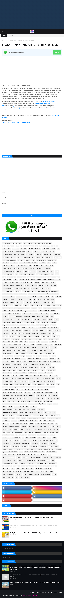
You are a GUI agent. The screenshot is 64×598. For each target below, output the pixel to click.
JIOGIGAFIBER (34, 350)
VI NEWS (24, 466)
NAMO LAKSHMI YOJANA (32, 378)
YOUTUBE (10, 477)
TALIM (26, 452)
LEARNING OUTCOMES (46, 356)
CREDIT (15, 280)
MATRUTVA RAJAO (7, 367)
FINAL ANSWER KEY (7, 305)
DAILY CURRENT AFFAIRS (26, 282)
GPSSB (17, 319)
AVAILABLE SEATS (41, 260)
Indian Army (17, 344)
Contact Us (43, 592)
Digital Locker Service (8, 288)
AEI (58, 249)
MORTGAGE (15, 376)
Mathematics (34, 364)
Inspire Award (48, 344)
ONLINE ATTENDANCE (49, 387)
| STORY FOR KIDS (25, 122)
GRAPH (56, 319)
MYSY (11, 378)
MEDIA (36, 367)
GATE (49, 308)
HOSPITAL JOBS (16, 339)
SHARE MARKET (50, 435)
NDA (21, 381)
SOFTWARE (33, 438)
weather (51, 471)
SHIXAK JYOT (17, 438)
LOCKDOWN (31, 359)
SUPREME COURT (31, 449)
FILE (53, 302)
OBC (11, 387)
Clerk (4, 277)
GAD (28, 308)
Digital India (53, 285)
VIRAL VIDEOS (47, 469)
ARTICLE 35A (49, 257)
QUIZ (18, 418)
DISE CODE (48, 288)
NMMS (28, 384)
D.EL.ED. (12, 282)
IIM (30, 342)
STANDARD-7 (24, 446)
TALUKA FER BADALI (35, 452)
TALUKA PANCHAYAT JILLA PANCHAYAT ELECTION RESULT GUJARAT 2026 (31, 517)
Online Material (32, 390)
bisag (12, 266)
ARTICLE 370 (58, 257)
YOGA (4, 477)
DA (17, 282)
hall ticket (35, 330)
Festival (44, 302)
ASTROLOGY (21, 260)
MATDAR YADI (18, 364)
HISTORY (5, 336)
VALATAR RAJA (23, 463)
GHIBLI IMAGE (16, 313)
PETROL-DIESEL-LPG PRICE (53, 398)
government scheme (29, 316)
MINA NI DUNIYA (51, 370)
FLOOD (59, 305)
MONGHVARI (6, 376)
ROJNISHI (24, 426)
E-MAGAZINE (23, 294)
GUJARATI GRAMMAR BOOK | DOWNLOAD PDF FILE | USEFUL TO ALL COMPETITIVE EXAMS (34, 576)
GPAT (38, 316)
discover (50, 592)
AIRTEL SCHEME (50, 251)
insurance (5, 347)
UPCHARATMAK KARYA (43, 460)
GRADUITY (36, 319)
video (7, 41)
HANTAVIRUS (43, 330)
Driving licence (14, 294)
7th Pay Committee (28, 246)
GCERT (4, 311)
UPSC (53, 460)
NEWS (11, 384)
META (28, 370)
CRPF (27, 280)
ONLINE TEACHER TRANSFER (10, 392)
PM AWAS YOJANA (36, 401)
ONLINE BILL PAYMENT (8, 390)
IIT (33, 342)
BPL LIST (36, 266)
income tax (44, 342)
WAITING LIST (34, 471)
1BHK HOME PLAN (16, 243)
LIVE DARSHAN (6, 359)
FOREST (9, 308)
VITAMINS (18, 471)
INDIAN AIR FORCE (7, 344)
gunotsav (53, 325)
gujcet (47, 325)
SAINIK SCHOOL (56, 426)
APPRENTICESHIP (39, 257)
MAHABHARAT (10, 361)
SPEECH (54, 438)
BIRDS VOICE (6, 266)
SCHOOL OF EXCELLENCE (41, 432)
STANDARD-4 (53, 443)
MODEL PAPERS (32, 373)
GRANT (50, 319)
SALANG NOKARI (7, 429)
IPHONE (34, 347)
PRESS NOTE (47, 412)
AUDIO (33, 260)
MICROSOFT (41, 370)
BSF (41, 266)
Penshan (26, 398)
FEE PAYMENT (28, 302)
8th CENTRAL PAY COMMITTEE (43, 246)
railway (23, 418)
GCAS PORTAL (56, 308)
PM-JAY (49, 404)
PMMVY (55, 404)
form (14, 308)
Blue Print (23, 266)
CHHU (17, 122)
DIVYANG (18, 291)
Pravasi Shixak (23, 412)
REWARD (43, 423)
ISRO (47, 347)
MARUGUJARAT (47, 361)
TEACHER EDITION (51, 452)
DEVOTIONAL (19, 285)
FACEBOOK (19, 302)
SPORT (16, 440)
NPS (47, 384)
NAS (53, 378)
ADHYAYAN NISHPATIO (34, 249)
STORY (56, 446)
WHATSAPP (18, 474)
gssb (38, 322)
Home (3, 41)
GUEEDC (53, 322)
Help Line (13, 333)
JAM (55, 347)
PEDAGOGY (19, 398)
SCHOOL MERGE (29, 432)
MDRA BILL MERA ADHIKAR (26, 367)
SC (57, 429)
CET (16, 274)
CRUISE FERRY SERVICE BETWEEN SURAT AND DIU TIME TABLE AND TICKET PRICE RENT (35, 582)
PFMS (4, 401)
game (39, 308)
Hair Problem (27, 330)
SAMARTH (16, 429)
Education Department (8, 297)
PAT (50, 395)
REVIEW (37, 423)
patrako (55, 395)
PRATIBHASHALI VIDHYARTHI (10, 412)
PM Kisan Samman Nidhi (9, 404)
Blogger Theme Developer (30, 595)
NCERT (16, 381)
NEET (26, 381)
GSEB (13, 322)
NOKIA (34, 384)
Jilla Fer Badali (21, 350)
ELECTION (58, 297)
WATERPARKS (43, 471)
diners (56, 592)
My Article (5, 378)
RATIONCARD (33, 421)
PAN (34, 392)
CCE (57, 271)
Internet (12, 347)
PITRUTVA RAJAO (25, 401)
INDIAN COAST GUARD (28, 344)
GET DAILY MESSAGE (44, 311)
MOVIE (21, 376)
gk (13, 107)
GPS (47, 316)
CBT (31, 271)
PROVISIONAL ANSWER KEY (21, 415)
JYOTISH (50, 350)
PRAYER (40, 412)
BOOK (29, 266)
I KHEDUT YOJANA (53, 339)
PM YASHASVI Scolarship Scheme (37, 404)
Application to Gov (28, 257)
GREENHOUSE (6, 322)
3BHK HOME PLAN (46, 243)
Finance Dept (18, 305)
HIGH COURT (35, 333)
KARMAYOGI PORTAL (8, 353)
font (4, 308)
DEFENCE (52, 282)
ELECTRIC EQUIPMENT (8, 299)
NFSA (16, 384)
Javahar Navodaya (7, 350)
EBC (43, 294)
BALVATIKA (42, 263)
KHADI (35, 353)
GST (48, 322)
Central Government (8, 274)
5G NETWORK (17, 246)
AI (43, 251)
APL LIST (13, 257)
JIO (28, 350)
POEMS (10, 407)
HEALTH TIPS (6, 333)
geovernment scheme (30, 311)
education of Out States (23, 297)
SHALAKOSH (41, 435)
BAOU (54, 263)
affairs (53, 101)
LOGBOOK (39, 359)
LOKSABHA (52, 359)
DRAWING (5, 294)
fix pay (32, 305)
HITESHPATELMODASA (15, 336)
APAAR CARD (57, 254)
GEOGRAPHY (11, 311)
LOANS (23, 359)
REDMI (12, 423)
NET (38, 381)
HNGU (30, 336)
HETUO (28, 333)
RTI (45, 426)
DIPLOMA (26, 288)
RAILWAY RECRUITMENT (34, 418)
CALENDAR (24, 268)
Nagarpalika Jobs (19, 378)
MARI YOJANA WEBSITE (35, 361)
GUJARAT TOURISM (19, 325)
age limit (29, 251)
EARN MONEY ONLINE (34, 294)
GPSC (52, 316)
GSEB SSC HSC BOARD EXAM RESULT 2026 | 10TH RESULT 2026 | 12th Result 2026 (33, 525)
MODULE (50, 373)
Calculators (16, 268)
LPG (59, 359)
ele (52, 297)
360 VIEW (37, 243)
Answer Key (38, 254)
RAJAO (43, 418)
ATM (27, 260)
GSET (27, 322)
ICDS (8, 342)
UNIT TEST (21, 460)
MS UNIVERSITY (38, 376)
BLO (18, 266)
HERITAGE (21, 333)
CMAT (9, 277)
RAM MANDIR (6, 421)
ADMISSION (46, 249)
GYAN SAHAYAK (26, 328)
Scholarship (10, 432)
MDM (15, 367)
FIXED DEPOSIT (40, 305)
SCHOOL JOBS (18, 432)
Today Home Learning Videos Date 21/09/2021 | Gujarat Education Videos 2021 (33, 533)
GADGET (34, 308)
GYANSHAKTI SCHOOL (8, 330)
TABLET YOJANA (13, 452)
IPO (43, 347)
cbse (26, 271)
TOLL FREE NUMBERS (35, 457)
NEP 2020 (32, 381)
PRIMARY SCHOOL (7, 415)
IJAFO (38, 342)
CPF (4, 280)
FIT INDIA (26, 305)
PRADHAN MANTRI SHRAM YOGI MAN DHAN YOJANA (16, 409)
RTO (49, 426)
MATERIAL (26, 364)
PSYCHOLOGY (39, 415)
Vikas (13, 469)
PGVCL (9, 401)
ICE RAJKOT (15, 342)
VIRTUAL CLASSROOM (8, 471)
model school (42, 373)
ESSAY (39, 299)
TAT (43, 452)
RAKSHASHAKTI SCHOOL (53, 418)
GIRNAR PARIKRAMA (34, 313)
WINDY (25, 474)
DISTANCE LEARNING (8, 291)
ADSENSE (53, 249)
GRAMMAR (43, 319)
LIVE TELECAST (16, 359)
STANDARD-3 (44, 443)
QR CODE (12, 418)
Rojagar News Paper (14, 426)
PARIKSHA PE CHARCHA (21, 395)
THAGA (4, 122)
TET (49, 455)
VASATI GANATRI (7, 466)
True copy (58, 457)
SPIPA (11, 440)
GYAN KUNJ (6, 328)
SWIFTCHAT (58, 449)
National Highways (7, 381)
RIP (56, 423)
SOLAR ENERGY (41, 438)
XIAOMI (54, 474)
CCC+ (52, 271)
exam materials (15, 109)
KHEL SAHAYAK (50, 353)
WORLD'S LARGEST (45, 474)
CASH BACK (20, 271)
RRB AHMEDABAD (33, 426)
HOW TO (30, 339)
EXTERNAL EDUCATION (8, 302)
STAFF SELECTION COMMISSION (40, 440)
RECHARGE (5, 423)
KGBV (30, 353)
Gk (42, 313)
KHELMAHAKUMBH (7, 356)
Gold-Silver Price (55, 313)
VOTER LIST (26, 471)
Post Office (33, 407)
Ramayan (14, 421)
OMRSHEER (32, 387)
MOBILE (24, 373)
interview (18, 347)
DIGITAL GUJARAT (43, 285)
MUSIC (45, 376)
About (37, 592)
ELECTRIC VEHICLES (21, 299)
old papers (25, 387)
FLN (54, 305)
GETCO (53, 311)
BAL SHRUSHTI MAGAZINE (30, 263)
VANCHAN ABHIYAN (40, 463)
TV (3, 460)
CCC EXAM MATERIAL (43, 271)
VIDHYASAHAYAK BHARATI (40, 466)
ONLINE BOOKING (21, 390)
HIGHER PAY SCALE (46, 333)
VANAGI (31, 463)
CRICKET (22, 280)
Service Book (32, 435)
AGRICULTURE (37, 251)
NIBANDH (22, 384)
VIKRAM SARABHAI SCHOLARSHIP (25, 469)
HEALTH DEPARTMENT (54, 330)
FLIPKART (48, 305)
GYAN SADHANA (15, 328)
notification (41, 384)
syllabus (5, 452)
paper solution (49, 392)
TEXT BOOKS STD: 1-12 (8, 457)
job (41, 350)
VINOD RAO (39, 469)
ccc (35, 271)
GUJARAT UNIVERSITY (31, 325)
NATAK (58, 378)
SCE (4, 432)
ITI (51, 347)
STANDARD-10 (6, 443)
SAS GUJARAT (47, 429)
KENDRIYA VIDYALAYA (21, 353)
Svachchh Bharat (48, 449)
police (16, 407)
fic (49, 302)
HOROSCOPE (6, 339)
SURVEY (40, 449)
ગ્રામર (21, 477)
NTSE (58, 384)
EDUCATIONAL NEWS (36, 297)
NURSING (5, 387)
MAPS (25, 361)
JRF (45, 350)
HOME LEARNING (46, 336)
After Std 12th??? (20, 251)
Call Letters (39, 268)
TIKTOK (18, 457)
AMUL (22, 254)
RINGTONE (51, 423)
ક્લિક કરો (57, 52)
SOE (27, 438)
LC (37, 356)
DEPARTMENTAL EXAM (8, 285)
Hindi (54, 333)
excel (52, 299)
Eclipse (48, 294)
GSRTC (33, 322)
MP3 (26, 376)
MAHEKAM (19, 361)
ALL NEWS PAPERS (7, 254)
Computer (30, 277)
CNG (14, 277)
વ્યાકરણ (27, 477)
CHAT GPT (39, 274)
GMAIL (46, 313)
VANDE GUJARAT (52, 463)
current (58, 280)
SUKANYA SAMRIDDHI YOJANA (17, 449)
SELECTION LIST (18, 435)
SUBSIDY (5, 449)
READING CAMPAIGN (48, 421)
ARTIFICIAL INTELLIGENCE (9, 260)
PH (14, 401)
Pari (56, 392)
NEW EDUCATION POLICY (47, 381)
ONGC (39, 387)
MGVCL (34, 370)
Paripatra (31, 395)
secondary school (7, 435)
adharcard (15, 249)
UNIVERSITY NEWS (30, 460)
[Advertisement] (32, 14)
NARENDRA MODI (45, 378)
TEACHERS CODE (32, 455)
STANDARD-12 (25, 443)
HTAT (45, 339)
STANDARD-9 (42, 446)
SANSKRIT (28, 429)
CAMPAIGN (47, 268)
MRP (31, 376)
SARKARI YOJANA (37, 429)
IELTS (21, 342)
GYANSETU (43, 328)
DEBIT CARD (45, 282)
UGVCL (15, 460)
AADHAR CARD (6, 249)
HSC (40, 339)
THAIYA (9, 122)
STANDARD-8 (33, 446)
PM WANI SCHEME (21, 404)
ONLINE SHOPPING (43, 390)
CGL (21, 274)
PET (43, 398)
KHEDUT (42, 353)
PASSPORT (43, 395)
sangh (22, 429)
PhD (18, 401)
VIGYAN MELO (52, 466)
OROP (20, 392)
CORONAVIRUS (49, 277)
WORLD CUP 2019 (34, 474)
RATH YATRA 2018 (23, 421)
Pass (37, 395)
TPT (52, 457)
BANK (48, 263)
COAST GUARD (21, 277)
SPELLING (5, 440)
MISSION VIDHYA (7, 373)
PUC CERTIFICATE (54, 415)
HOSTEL (24, 339)
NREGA (52, 384)
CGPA (25, 274)
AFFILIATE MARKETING (8, 251)
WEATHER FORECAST (8, 474)
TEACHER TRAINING (21, 455)
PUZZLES (5, 418)
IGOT (26, 342)
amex (60, 592)
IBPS (4, 342)
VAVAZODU (16, 466)
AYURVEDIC (6, 263)
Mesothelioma (21, 370)
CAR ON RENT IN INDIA (8, 271)
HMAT (24, 336)
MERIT (13, 370)
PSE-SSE (32, 415)
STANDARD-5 (6, 446)
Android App (29, 254)
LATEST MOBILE (30, 356)
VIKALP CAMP (6, 469)
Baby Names (14, 263)
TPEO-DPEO (46, 457)
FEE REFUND (37, 302)
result (25, 423)
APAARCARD (6, 257)
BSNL (45, 266)
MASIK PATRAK (57, 361)
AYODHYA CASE (52, 260)
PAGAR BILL (28, 392)
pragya (34, 409)
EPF (35, 299)
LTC (4, 361)
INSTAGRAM (58, 344)
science (52, 432)
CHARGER (31, 274)
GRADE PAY (28, 319)
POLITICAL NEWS (24, 407)
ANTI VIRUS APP (48, 254)
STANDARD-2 (35, 443)
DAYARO (37, 282)
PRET (54, 412)
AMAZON (16, 254)
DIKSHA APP (19, 288)
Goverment (38, 103)
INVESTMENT (26, 347)
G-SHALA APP (21, 308)
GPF (43, 316)
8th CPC (55, 246)
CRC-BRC (9, 280)
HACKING (18, 330)
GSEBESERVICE (20, 322)
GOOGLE (5, 316)
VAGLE (15, 463)
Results (31, 423)
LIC (55, 356)
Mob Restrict (16, 373)
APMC (19, 257)
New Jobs (5, 384)
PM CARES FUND (48, 401)
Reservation (19, 423)
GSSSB (43, 322)
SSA (25, 440)
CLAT (57, 274)
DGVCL (27, 285)
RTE (41, 426)
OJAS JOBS (17, 387)
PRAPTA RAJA (41, 409)
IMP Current (46, 101)
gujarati (41, 325)
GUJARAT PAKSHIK (7, 325)
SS (21, 440)
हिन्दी (16, 477)
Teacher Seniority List (8, 455)
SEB (57, 432)
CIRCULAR (46, 274)
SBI (54, 429)
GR (22, 319)
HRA (36, 339)
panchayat (40, 392)
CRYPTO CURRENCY (36, 280)
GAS (45, 308)
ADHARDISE (23, 249)
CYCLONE (5, 282)
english (30, 299)
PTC (47, 415)
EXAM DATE (46, 299)
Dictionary (34, 285)
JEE (15, 350)
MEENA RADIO (6, 370)
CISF (52, 274)
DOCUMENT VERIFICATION (29, 291)
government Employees (16, 316)
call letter (31, 268)
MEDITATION (51, 367)
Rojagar (5, 426)
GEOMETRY (20, 311)
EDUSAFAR (47, 297)
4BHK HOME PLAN (7, 246)
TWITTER (8, 460)
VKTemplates (11, 595)
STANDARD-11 (16, 443)
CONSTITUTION (39, 277)
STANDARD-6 (15, 446)
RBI (40, 421)
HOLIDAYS (36, 336)
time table (25, 457)
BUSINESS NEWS (7, 268)
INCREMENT (53, 342)
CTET (44, 280)
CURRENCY (51, 280)
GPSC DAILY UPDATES (8, 319)
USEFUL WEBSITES (7, 463)
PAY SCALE (5, 398)
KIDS (16, 356)
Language (21, 356)
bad (21, 263)
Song (49, 438)
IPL (39, 347)
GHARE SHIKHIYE (7, 313)
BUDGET (51, 266)
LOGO (45, 359)
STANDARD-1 (53, 440)
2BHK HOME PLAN (28, 243)
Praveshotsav (32, 412)
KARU (13, 122)
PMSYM (4, 407)
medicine (43, 367)
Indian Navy (40, 344)
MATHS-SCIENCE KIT (45, 364)
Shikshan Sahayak (7, 438)
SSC (29, 440)
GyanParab (35, 328)
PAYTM (12, 398)
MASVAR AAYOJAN (7, 364)
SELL (25, 435)
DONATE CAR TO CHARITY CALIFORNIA (48, 291)
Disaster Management (37, 288)
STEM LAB (50, 446)
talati (21, 452)
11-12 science (6, 243)
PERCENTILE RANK (35, 398)
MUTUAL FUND (54, 376)
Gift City (25, 313)
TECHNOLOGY (42, 455)
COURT (57, 277)
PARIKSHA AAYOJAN (8, 395)
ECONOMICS (55, 294)
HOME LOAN (56, 336)
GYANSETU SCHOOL (53, 328)
